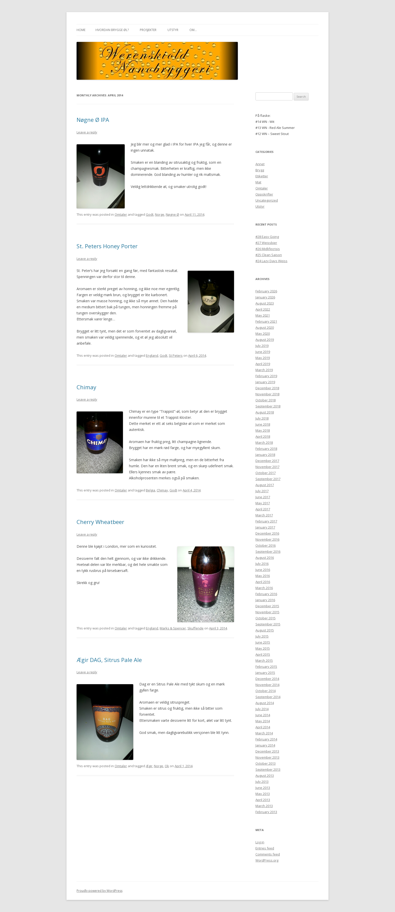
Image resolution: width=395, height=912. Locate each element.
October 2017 (265, 473)
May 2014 (262, 721)
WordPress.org (266, 860)
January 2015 (265, 672)
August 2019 (264, 339)
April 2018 (262, 436)
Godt (149, 214)
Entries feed (264, 848)
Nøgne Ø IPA (93, 119)
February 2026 (266, 291)
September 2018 (267, 406)
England (152, 355)
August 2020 (264, 327)
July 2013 (262, 781)
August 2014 (264, 703)
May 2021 (262, 315)
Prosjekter (148, 30)
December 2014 (267, 678)
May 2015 (262, 648)
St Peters (176, 355)
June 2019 (262, 351)
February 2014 (266, 739)
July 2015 (262, 636)
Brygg (259, 170)
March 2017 (264, 515)
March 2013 (264, 806)
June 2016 (262, 569)
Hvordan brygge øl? (112, 30)
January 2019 (265, 382)
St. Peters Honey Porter (107, 246)
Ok (167, 766)
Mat (258, 182)
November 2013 (267, 757)
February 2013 (266, 812)
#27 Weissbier (266, 242)
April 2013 (262, 799)
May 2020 (262, 333)
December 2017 (267, 460)
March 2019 (264, 370)
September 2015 (267, 624)
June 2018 (262, 424)
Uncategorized (266, 200)
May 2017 (262, 503)
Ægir (149, 766)
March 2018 (264, 442)
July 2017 (262, 491)
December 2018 (267, 388)
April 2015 (262, 654)
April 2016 (262, 581)
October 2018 (265, 400)
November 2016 (267, 539)
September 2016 (267, 551)
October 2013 (265, 763)
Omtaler (121, 214)
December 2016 (267, 533)
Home (81, 30)
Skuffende (195, 628)
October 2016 (265, 545)
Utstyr (173, 30)
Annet (260, 164)
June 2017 (262, 497)
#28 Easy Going (267, 236)
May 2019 (262, 357)
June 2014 (262, 715)
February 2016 (266, 594)
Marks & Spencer (173, 628)
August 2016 (264, 557)
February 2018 (266, 448)
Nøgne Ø (172, 214)
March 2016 (264, 588)
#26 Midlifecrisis (267, 248)
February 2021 (266, 321)
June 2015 (262, 642)
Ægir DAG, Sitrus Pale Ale (109, 660)
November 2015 (267, 612)
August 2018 (264, 412)
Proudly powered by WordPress (99, 891)
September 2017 (267, 479)
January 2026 (265, 297)
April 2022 (262, 309)
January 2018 (265, 454)
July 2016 (262, 563)
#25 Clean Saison (268, 255)
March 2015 (264, 660)
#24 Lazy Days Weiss (271, 261)
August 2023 (264, 303)
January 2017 (265, 527)
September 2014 (267, 697)
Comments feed (267, 854)
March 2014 (264, 733)
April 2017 (262, 509)
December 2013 (267, 751)
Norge (159, 214)
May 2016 (262, 575)
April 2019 (262, 364)
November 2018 (267, 394)
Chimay (86, 387)
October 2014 (265, 690)
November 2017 (267, 466)
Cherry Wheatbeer (100, 522)
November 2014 (267, 684)
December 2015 (267, 606)
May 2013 (262, 793)
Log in (259, 842)
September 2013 (267, 769)
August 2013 (264, 775)
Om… (193, 30)
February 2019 (266, 376)
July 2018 (262, 418)
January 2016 (265, 600)
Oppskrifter (264, 194)
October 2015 (265, 618)
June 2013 (262, 787)
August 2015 (264, 630)
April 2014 (262, 727)
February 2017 (266, 521)
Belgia (150, 490)
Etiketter (261, 176)
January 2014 (265, 745)
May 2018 (262, 430)
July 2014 (262, 709)
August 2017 (264, 485)
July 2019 (262, 345)
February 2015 (266, 666)
